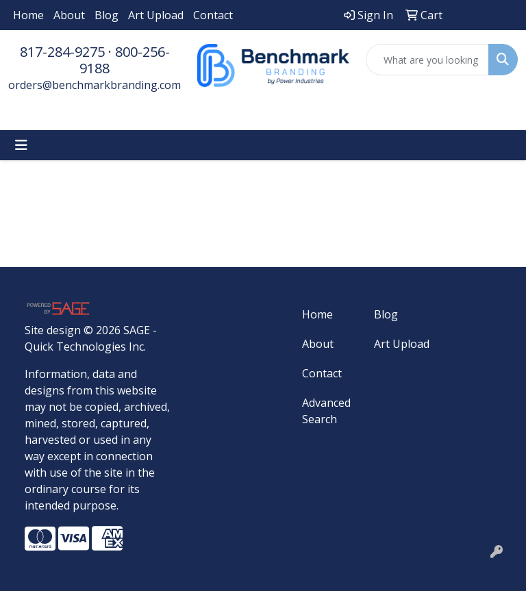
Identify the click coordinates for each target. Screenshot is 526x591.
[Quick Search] (427, 59)
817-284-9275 (62, 51)
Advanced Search (326, 411)
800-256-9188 (124, 59)
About (69, 15)
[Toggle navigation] (21, 145)
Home (28, 15)
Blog (106, 15)
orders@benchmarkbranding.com (94, 84)
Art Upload (156, 15)
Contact (213, 15)
